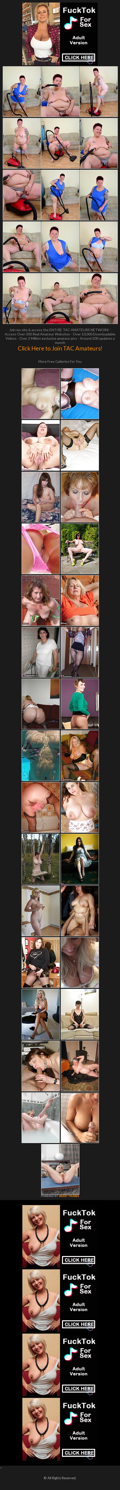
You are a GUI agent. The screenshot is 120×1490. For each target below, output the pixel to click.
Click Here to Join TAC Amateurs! (60, 348)
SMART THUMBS (69, 1196)
